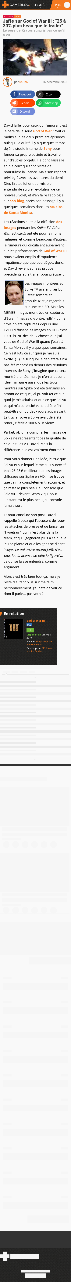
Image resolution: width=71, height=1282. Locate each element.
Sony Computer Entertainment (39, 643)
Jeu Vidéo (39, 4)
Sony (48, 148)
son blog (17, 201)
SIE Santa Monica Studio (39, 650)
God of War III (55, 251)
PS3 (29, 624)
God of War (42, 131)
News (17, 16)
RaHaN (23, 82)
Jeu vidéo (8, 16)
